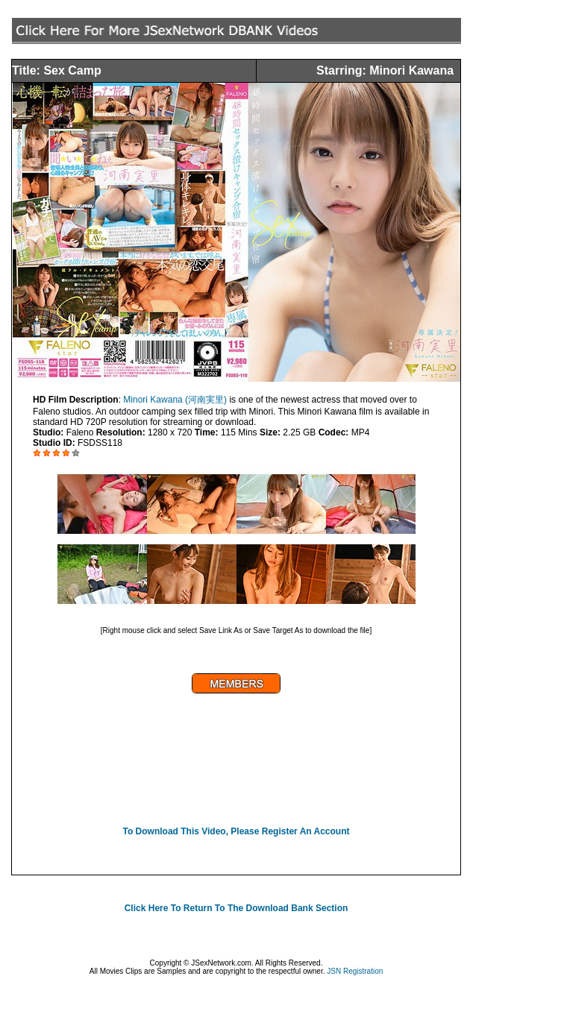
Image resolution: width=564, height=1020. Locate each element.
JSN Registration (355, 971)
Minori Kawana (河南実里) (175, 399)
